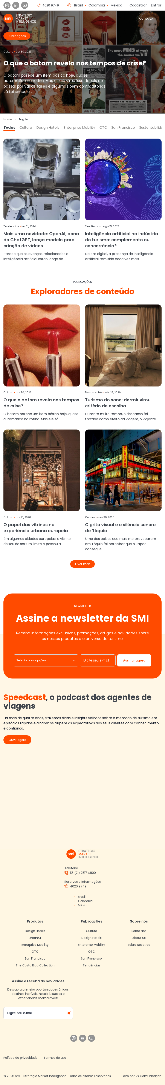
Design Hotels (47, 127)
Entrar (156, 5)
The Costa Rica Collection (35, 965)
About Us (139, 938)
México (116, 5)
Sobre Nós (138, 931)
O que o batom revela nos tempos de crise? (74, 63)
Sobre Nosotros (139, 945)
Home (7, 119)
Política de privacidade (20, 1058)
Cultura (26, 127)
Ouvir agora (17, 740)
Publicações (91, 921)
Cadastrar (138, 5)
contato (146, 18)
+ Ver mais (82, 564)
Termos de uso (55, 1058)
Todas (9, 127)
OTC (103, 127)
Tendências (91, 965)
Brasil (78, 5)
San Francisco (123, 127)
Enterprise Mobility (79, 127)
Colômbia (97, 5)
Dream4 (35, 938)
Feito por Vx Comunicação (142, 1076)
